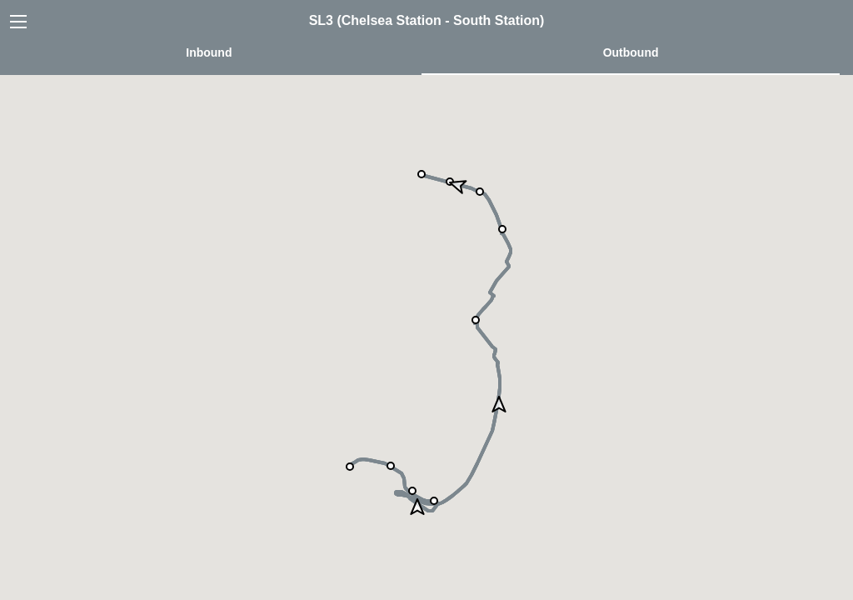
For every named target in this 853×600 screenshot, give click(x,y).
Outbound (631, 52)
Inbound (209, 52)
